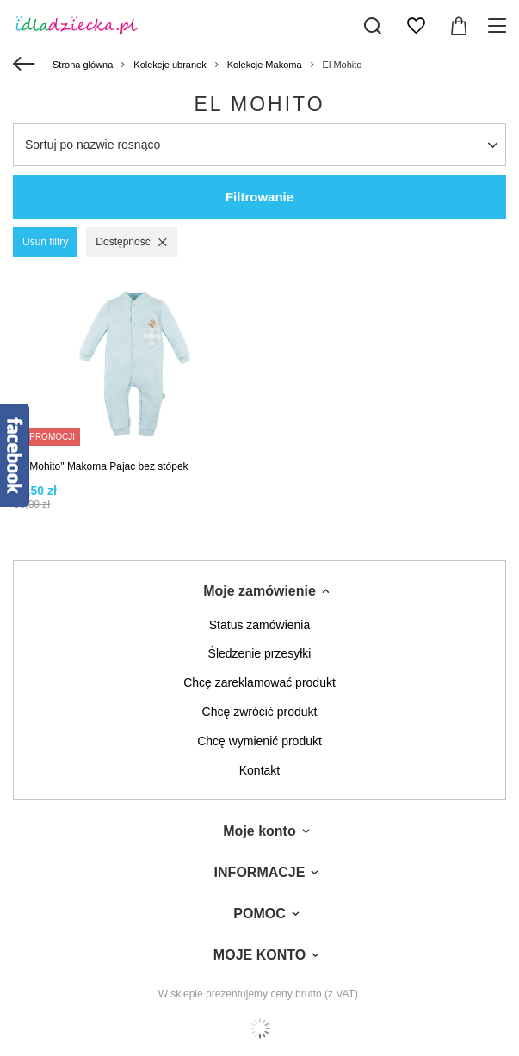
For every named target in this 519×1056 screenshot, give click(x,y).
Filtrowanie (259, 196)
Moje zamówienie (259, 591)
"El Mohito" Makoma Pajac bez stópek (101, 466)
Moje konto (259, 831)
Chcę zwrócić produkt (260, 712)
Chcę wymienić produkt (259, 741)
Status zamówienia (260, 625)
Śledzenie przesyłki (260, 653)
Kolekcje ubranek (169, 64)
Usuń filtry (45, 242)
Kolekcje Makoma (264, 64)
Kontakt (259, 770)
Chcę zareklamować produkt (259, 682)
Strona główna (83, 64)
